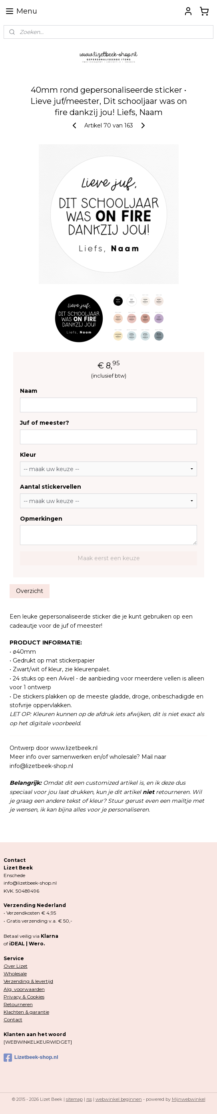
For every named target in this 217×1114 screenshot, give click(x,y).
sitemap (74, 1099)
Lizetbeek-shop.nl (31, 1057)
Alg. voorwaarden (24, 989)
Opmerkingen (41, 518)
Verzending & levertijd (28, 981)
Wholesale (15, 974)
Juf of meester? (44, 422)
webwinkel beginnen (119, 1099)
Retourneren (18, 1004)
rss (89, 1099)
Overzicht (29, 591)
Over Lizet (16, 966)
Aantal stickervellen (50, 486)
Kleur (28, 454)
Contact (13, 1019)
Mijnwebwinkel (188, 1099)
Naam (28, 390)
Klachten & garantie (26, 1012)
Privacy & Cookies (24, 997)
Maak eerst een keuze (109, 558)
